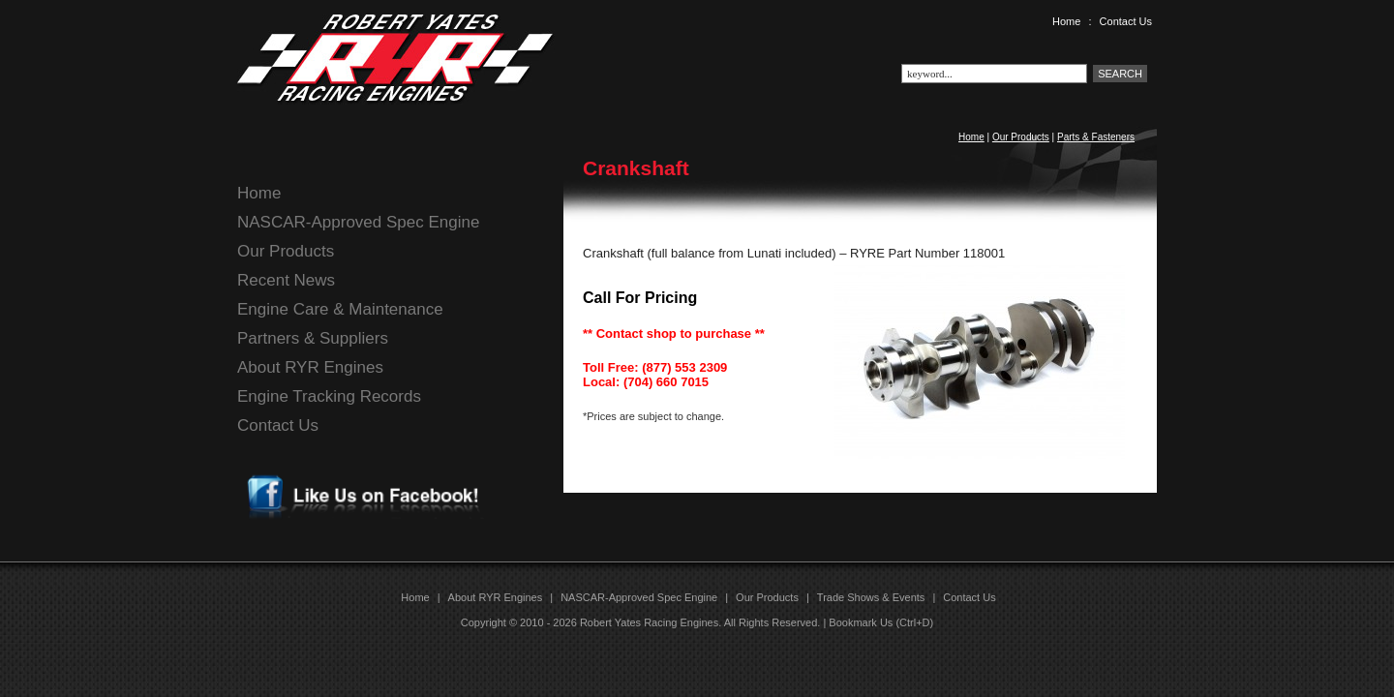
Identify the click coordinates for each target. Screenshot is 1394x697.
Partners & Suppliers (312, 338)
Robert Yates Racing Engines (649, 622)
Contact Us (1126, 21)
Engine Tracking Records (329, 396)
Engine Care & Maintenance (340, 309)
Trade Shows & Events (870, 597)
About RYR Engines (310, 367)
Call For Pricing (640, 297)
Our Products (1020, 137)
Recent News (286, 280)
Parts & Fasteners (1096, 137)
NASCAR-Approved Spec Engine (358, 222)
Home (1066, 21)
